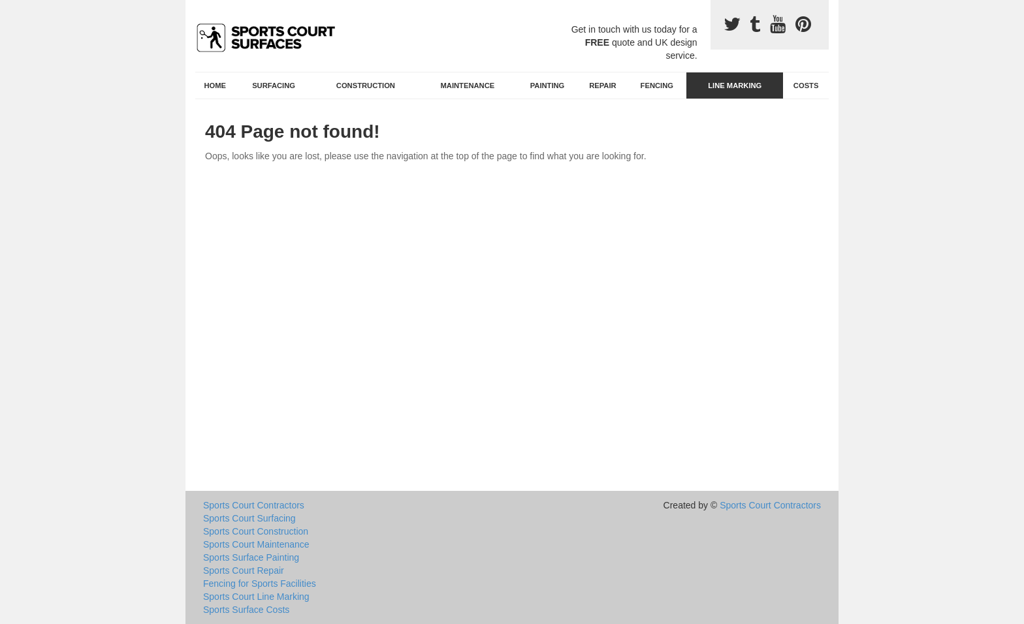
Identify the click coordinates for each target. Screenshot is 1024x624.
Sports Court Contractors (253, 505)
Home (215, 85)
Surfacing (273, 85)
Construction (365, 85)
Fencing (657, 85)
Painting (547, 85)
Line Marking (734, 85)
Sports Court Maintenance (256, 544)
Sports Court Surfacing (249, 518)
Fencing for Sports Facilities (259, 583)
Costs (806, 85)
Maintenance (468, 85)
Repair (602, 85)
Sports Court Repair (243, 570)
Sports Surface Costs (246, 609)
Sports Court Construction (255, 531)
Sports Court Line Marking (256, 596)
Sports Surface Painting (251, 557)
